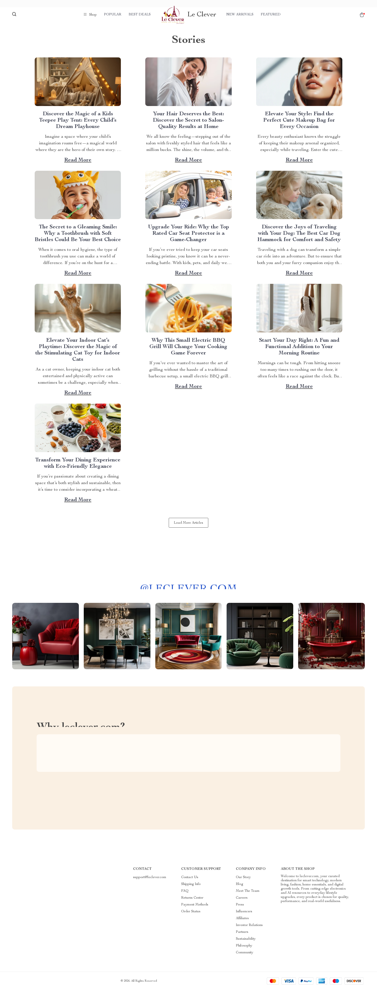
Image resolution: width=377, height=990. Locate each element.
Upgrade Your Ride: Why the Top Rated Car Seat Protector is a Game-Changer (188, 233)
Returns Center (192, 898)
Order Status (190, 911)
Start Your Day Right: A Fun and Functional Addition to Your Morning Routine (299, 347)
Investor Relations (249, 925)
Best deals (140, 14)
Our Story (243, 877)
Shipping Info (191, 884)
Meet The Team (248, 891)
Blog (239, 884)
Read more (77, 160)
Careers (242, 898)
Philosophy (244, 945)
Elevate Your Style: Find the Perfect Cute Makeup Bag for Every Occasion (299, 120)
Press (240, 904)
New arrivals (239, 14)
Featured (271, 14)
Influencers (244, 911)
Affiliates (242, 918)
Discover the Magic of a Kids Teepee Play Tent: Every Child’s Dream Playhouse (77, 120)
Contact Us (189, 877)
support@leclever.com (149, 877)
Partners (242, 932)
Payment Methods (194, 904)
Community (244, 952)
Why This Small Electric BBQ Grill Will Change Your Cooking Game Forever (188, 347)
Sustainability (246, 939)
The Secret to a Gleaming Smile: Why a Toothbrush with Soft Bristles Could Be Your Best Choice (78, 233)
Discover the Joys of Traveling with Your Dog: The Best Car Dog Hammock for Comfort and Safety (299, 233)
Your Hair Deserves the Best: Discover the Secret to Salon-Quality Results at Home (188, 120)
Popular (112, 14)
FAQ (184, 891)
